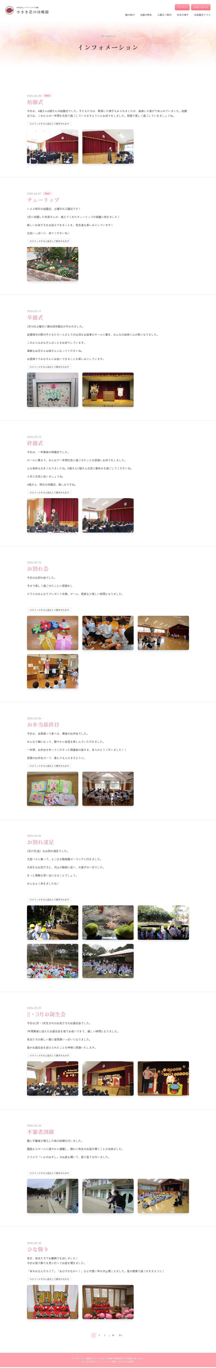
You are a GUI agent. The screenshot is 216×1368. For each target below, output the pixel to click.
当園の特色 (146, 14)
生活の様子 (183, 14)
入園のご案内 (164, 14)
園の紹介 (130, 14)
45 (113, 1336)
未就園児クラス (202, 14)
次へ (121, 1336)
